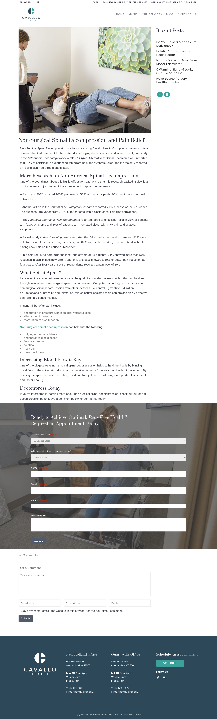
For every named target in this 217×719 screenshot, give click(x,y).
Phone (39, 501)
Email (39, 484)
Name (39, 468)
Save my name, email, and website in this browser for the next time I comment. (72, 610)
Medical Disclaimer (136, 714)
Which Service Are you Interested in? (56, 451)
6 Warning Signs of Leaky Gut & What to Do (174, 71)
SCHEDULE (170, 663)
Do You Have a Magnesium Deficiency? (176, 44)
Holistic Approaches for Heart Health (173, 53)
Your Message (38, 515)
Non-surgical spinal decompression (44, 327)
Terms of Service (120, 714)
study (29, 194)
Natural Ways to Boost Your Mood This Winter (176, 62)
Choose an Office (45, 434)
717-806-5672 (188, 2)
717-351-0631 (140, 2)
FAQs (96, 2)
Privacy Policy (106, 714)
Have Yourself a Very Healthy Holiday (171, 80)
